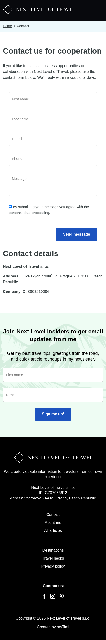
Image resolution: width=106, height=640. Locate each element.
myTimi (63, 627)
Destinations (53, 550)
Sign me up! (53, 414)
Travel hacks (53, 558)
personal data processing (29, 213)
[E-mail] (53, 139)
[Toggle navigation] (96, 10)
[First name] (53, 99)
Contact (53, 515)
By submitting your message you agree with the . (49, 210)
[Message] (53, 184)
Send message (76, 234)
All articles (53, 531)
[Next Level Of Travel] (39, 9)
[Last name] (53, 119)
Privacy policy (53, 566)
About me (53, 523)
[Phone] (53, 159)
